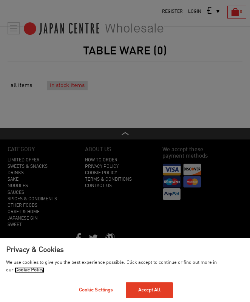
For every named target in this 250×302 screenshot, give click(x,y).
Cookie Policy (29, 270)
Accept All (149, 290)
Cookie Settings (96, 290)
